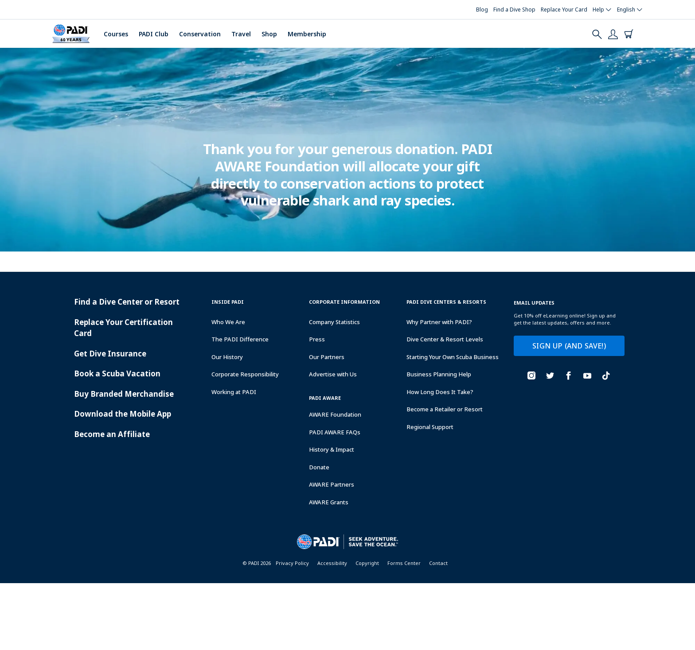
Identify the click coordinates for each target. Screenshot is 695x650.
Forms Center (404, 563)
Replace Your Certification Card (123, 328)
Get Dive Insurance (110, 353)
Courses (116, 34)
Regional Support (429, 427)
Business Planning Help (438, 374)
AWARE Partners (331, 484)
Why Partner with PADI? (439, 322)
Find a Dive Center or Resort (127, 302)
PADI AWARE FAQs (334, 432)
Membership (307, 34)
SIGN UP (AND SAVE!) (569, 346)
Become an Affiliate (112, 434)
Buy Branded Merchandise (124, 394)
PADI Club (153, 34)
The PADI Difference (240, 339)
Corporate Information (344, 301)
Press (317, 339)
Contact (438, 563)
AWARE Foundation (335, 414)
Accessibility (332, 563)
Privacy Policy (292, 563)
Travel (241, 34)
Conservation (200, 34)
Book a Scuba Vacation (117, 373)
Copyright (367, 563)
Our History (227, 357)
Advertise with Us (333, 374)
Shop (269, 34)
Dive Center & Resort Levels (444, 339)
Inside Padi (227, 301)
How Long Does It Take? (439, 392)
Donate (319, 467)
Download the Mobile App (122, 414)
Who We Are (228, 322)
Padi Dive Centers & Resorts (446, 301)
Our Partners (326, 357)
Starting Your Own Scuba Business (452, 357)
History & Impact (331, 449)
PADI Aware (325, 398)
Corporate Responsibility (245, 374)
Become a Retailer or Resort (444, 409)
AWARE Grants (328, 502)
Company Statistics (334, 322)
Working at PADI (233, 392)
